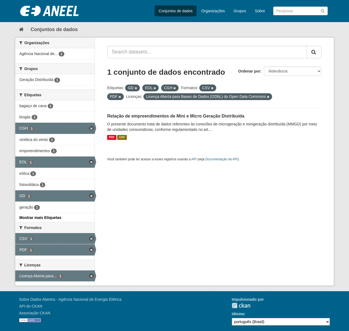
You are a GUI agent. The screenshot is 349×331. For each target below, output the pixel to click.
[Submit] (322, 10)
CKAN (241, 305)
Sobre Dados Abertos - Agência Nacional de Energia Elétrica (70, 299)
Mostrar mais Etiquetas (40, 217)
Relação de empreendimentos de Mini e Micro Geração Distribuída (175, 116)
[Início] (21, 29)
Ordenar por (249, 71)
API (194, 159)
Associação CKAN (34, 313)
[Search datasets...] (207, 52)
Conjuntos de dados (176, 11)
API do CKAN (30, 306)
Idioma (238, 314)
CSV (122, 137)
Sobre (260, 11)
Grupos (240, 11)
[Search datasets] (300, 11)
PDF (112, 137)
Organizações (213, 11)
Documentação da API (221, 159)
